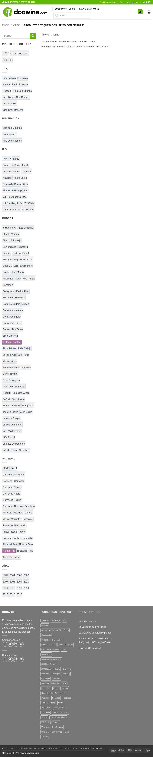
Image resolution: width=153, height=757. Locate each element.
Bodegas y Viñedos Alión (16, 291)
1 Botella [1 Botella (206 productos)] (45, 620)
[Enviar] (33, 36)
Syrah (15, 538)
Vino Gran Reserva (13, 110)
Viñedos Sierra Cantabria (16, 450)
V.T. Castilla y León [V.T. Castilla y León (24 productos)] (58, 717)
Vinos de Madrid (11, 171)
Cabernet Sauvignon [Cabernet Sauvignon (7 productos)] (50, 649)
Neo (25, 278)
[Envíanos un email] (149, 2)
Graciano (30, 506)
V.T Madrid (27, 209)
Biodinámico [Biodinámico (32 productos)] (46, 635)
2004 (12, 575)
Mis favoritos (132, 2)
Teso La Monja (10, 412)
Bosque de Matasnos (14, 297)
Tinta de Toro (26, 544)
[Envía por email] (15, 644)
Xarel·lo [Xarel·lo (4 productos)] (44, 737)
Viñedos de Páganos (14, 443)
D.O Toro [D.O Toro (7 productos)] (45, 674)
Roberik (7, 393)
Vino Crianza (9, 103)
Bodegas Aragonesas (14, 259)
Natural (6, 84)
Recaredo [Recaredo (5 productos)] (67, 698)
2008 (12, 581)
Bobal (14, 468)
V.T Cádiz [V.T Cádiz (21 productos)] (45, 722)
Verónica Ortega (11, 418)
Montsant (26, 171)
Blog (122, 2)
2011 (5, 588)
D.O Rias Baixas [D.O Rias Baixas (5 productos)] (48, 664)
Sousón (7, 538)
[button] (140, 11)
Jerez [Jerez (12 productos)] (64, 683)
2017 (19, 594)
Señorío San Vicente (14, 399)
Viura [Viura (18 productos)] (67, 732)
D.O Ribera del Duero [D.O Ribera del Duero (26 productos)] (50, 669)
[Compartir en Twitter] (10, 644)
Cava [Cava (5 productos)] (64, 649)
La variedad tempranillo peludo (95, 632)
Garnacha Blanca (12, 487)
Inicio (6, 25)
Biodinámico (9, 78)
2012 (12, 588)
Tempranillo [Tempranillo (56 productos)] (46, 707)
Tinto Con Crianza (22, 91)
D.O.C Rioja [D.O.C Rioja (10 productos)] (46, 654)
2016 (12, 594)
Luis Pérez (23, 355)
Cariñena (7, 481)
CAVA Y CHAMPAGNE (90, 8)
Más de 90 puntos (12, 140)
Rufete (22, 531)
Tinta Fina (10, 551)
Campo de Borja (11, 165)
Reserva (23, 84)
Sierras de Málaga (12, 190)
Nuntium (26, 367)
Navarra (7, 178)
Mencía (28, 512)
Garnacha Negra (11, 493)
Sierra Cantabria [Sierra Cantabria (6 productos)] (48, 703)
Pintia (32, 278)
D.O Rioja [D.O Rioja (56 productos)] (67, 669)
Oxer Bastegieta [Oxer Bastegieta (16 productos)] (57, 693)
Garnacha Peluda (12, 500)
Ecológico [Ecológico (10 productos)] (56, 674)
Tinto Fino (8, 557)
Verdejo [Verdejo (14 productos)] (55, 722)
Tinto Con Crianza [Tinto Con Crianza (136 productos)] (60, 712)
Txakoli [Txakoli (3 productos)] (44, 717)
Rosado (7, 91)
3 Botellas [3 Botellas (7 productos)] (56, 620)
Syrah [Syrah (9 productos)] (60, 703)
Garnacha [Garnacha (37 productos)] (45, 679)
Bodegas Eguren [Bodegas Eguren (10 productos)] (65, 645)
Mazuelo (18, 512)
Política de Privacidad (50, 749)
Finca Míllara (9, 348)
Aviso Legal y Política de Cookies (83, 749)
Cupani (25, 304)
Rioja (25, 184)
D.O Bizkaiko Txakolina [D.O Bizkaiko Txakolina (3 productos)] (51, 659)
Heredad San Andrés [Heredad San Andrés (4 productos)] (50, 683)
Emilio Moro (26, 266)
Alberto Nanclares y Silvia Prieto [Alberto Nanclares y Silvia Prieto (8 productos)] (55, 630)
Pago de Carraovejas (14, 386)
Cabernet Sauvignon (14, 474)
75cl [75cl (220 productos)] (64, 620)
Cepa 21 (7, 266)
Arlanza (7, 158)
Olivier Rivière (10, 374)
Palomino (8, 525)
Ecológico (22, 78)
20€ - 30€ (8, 60)
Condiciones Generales (23, 749)
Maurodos (8, 278)
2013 (19, 588)
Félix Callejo (24, 348)
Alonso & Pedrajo (12, 240)
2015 (5, 594)
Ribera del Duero (12, 184)
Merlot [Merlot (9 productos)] (65, 688)
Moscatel (28, 519)
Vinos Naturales (87, 621)
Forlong (17, 253)
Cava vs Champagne (90, 648)
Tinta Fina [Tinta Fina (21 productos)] (45, 712)
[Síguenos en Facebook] (141, 2)
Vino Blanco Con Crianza (16, 97)
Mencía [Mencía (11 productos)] (56, 688)
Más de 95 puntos (12, 128)
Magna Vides (10, 361)
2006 (26, 575)
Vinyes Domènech (12, 424)
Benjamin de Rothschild (15, 247)
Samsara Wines (21, 393)
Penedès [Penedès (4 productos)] (56, 698)
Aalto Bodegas (25, 228)
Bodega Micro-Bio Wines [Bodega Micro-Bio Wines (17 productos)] (51, 640)
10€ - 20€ (23, 53)
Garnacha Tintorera (13, 506)
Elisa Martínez (10, 336)
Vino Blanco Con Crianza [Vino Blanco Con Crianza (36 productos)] (52, 727)
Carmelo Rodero (11, 304)
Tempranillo (26, 538)
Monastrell (16, 519)
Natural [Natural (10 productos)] (44, 693)
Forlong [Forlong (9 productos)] (66, 674)
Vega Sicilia (26, 412)
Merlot (6, 519)
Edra (16, 266)
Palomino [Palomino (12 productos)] (45, 698)
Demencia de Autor (13, 310)
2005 (19, 575)
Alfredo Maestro (11, 234)
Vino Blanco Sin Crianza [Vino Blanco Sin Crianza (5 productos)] (51, 732)
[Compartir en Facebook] (5, 644)
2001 (5, 575)
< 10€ (13, 53)
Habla (6, 272)
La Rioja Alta (9, 355)
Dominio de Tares (12, 323)
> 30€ (6, 53)
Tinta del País (10, 544)
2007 (5, 581)
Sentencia (8, 285)
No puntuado (9, 134)
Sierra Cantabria (11, 405)
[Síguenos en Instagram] (143, 2)
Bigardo (7, 253)
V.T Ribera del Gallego (15, 197)
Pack (14, 84)
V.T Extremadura (11, 209)
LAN (13, 272)
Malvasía (7, 512)
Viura (17, 557)
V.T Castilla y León (13, 203)
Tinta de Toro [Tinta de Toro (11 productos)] (59, 707)
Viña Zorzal (9, 437)
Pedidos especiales (108, 2)
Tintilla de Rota (25, 551)
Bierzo (15, 158)
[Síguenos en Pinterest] (15, 659)
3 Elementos (9, 227)
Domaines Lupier (12, 316)
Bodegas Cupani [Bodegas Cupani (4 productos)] (48, 645)
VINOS (73, 8)
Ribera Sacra (20, 178)
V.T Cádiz (29, 203)
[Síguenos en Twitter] (146, 2)
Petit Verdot (20, 525)
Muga (18, 278)
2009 (19, 581)
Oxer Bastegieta (11, 380)
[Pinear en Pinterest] (21, 644)
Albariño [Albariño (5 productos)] (44, 625)
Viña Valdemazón (12, 431)
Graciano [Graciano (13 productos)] (57, 679)
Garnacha (19, 481)
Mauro (20, 272)
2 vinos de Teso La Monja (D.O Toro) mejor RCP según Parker (95, 640)
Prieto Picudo (10, 531)
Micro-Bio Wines (11, 367)
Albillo (6, 468)
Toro (26, 190)
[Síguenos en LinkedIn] (21, 659)
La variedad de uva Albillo (92, 627)
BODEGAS (61, 8)
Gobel (25, 253)
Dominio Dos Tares (13, 329)
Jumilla (25, 165)
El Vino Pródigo (13, 342)
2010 (26, 581)
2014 (26, 588)
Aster (30, 259)
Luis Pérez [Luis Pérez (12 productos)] (45, 688)
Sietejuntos (28, 405)
